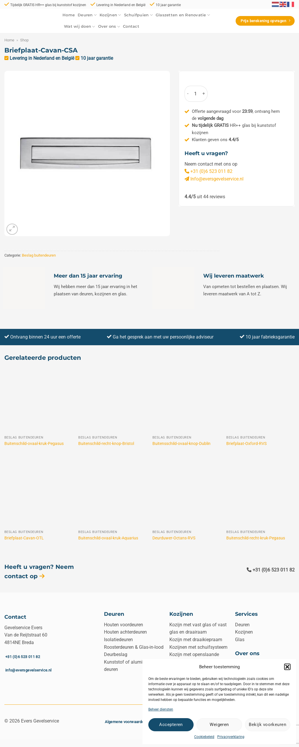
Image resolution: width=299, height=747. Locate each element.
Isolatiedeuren (118, 639)
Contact (131, 26)
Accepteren (171, 724)
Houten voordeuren (123, 624)
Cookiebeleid (204, 737)
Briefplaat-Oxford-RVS (246, 443)
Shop (24, 40)
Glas (239, 639)
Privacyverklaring (230, 737)
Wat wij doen (79, 26)
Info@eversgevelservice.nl (214, 179)
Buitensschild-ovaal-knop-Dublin (181, 443)
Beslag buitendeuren (39, 255)
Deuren (87, 15)
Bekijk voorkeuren (267, 724)
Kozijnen (110, 15)
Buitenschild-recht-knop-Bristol (106, 443)
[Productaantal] (195, 94)
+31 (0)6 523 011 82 (208, 171)
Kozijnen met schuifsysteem (198, 647)
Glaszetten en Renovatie (183, 15)
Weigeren (219, 724)
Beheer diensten (160, 709)
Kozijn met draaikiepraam (195, 639)
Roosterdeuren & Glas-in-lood (134, 647)
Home (68, 15)
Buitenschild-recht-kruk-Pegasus (255, 538)
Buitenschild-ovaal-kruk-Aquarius (108, 538)
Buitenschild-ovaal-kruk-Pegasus (34, 443)
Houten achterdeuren (125, 632)
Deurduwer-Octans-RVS (173, 538)
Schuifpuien (138, 15)
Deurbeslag (115, 654)
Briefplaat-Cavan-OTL (24, 538)
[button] (287, 667)
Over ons (109, 26)
